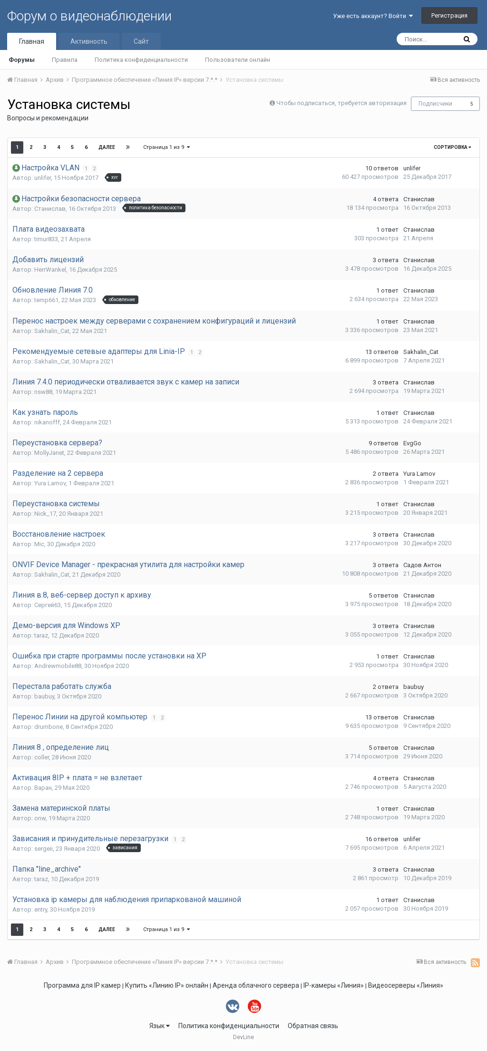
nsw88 (43, 391)
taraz (41, 635)
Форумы (22, 59)
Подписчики (435, 103)
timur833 (46, 239)
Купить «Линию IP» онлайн (166, 985)
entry (40, 909)
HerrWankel (50, 269)
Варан (43, 787)
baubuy (44, 696)
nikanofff (47, 422)
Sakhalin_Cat (51, 330)
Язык (159, 1026)
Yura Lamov (50, 483)
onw (40, 818)
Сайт (141, 41)
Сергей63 (47, 605)
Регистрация (449, 15)
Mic (39, 544)
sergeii (43, 848)
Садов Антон (422, 565)
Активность (88, 41)
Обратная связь (313, 1026)
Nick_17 (45, 513)
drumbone (48, 726)
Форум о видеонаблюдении (89, 16)
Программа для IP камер (82, 985)
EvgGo (412, 443)
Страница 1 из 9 (166, 147)
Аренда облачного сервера (256, 985)
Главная (31, 41)
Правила (65, 59)
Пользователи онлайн (237, 59)
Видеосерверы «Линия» (405, 985)
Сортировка (452, 147)
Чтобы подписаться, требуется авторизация (341, 103)
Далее (106, 147)
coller (41, 757)
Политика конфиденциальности (141, 59)
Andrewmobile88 (57, 665)
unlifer (42, 177)
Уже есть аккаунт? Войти (373, 16)
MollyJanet (49, 452)
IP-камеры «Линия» (333, 985)
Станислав (50, 208)
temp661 (46, 300)
